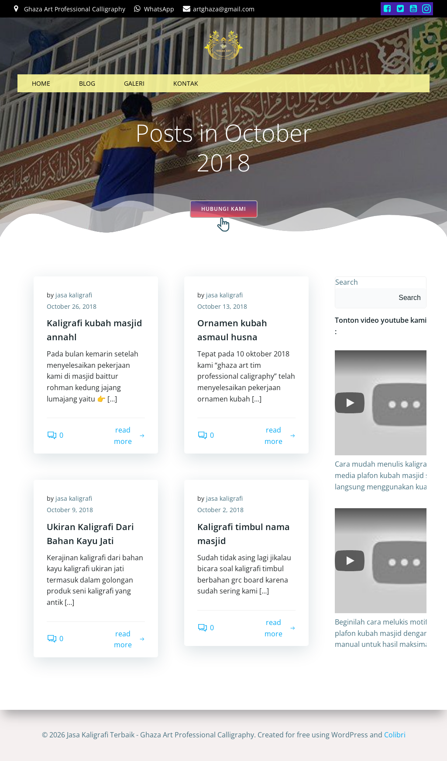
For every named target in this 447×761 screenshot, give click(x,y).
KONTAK (185, 83)
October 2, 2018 (220, 510)
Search (346, 282)
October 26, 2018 (71, 306)
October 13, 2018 (222, 306)
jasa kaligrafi (73, 295)
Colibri (395, 735)
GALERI (134, 83)
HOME (41, 83)
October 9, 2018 (70, 510)
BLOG (87, 83)
